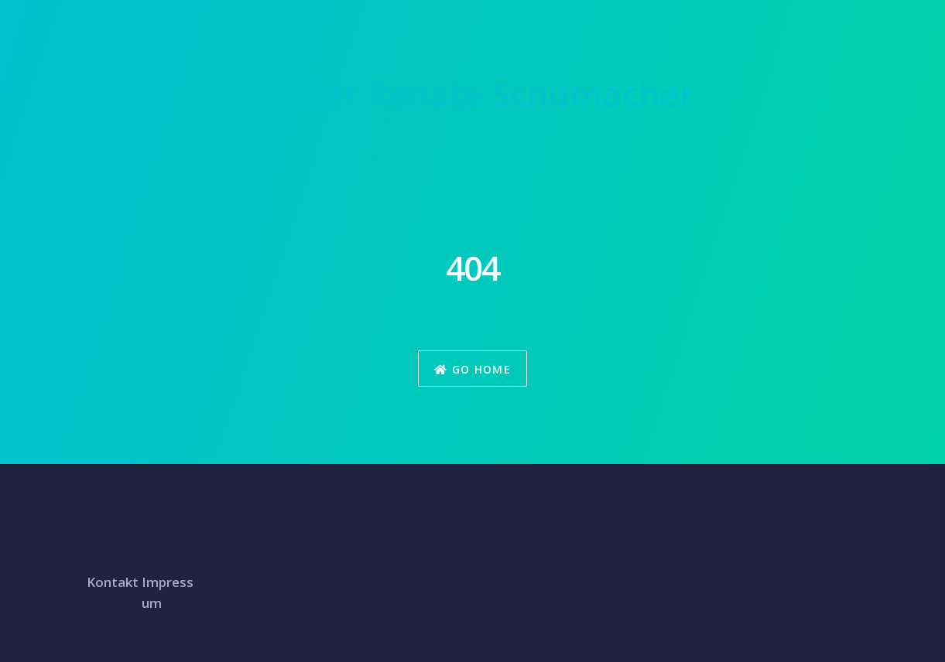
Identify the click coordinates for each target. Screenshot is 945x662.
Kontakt (113, 582)
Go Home (472, 369)
